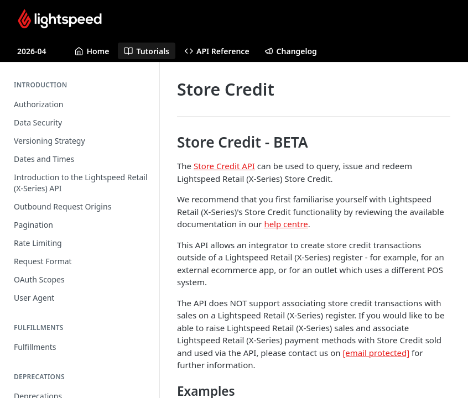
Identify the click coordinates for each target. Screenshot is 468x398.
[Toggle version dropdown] (38, 51)
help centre (286, 223)
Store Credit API (224, 165)
